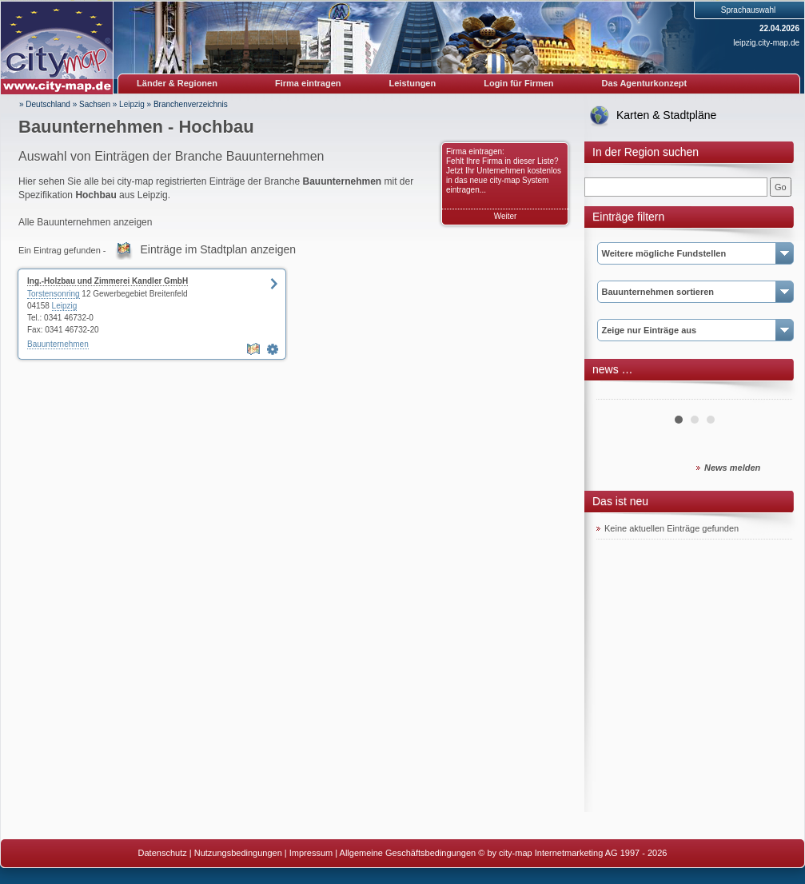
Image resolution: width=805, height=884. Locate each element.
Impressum (311, 853)
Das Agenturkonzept (644, 83)
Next (771, 393)
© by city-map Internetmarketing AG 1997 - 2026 (572, 853)
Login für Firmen (518, 83)
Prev (617, 393)
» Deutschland (44, 104)
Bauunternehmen (58, 344)
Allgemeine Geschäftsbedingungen (408, 853)
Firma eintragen (308, 83)
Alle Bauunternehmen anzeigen (85, 222)
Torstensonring (53, 293)
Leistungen (412, 83)
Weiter (505, 216)
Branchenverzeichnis (190, 104)
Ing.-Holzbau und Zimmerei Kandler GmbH (107, 281)
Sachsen (94, 104)
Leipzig (132, 104)
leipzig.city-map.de (766, 42)
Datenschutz (162, 853)
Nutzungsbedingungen (238, 853)
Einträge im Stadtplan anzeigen (219, 249)
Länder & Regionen (177, 83)
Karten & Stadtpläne (666, 115)
